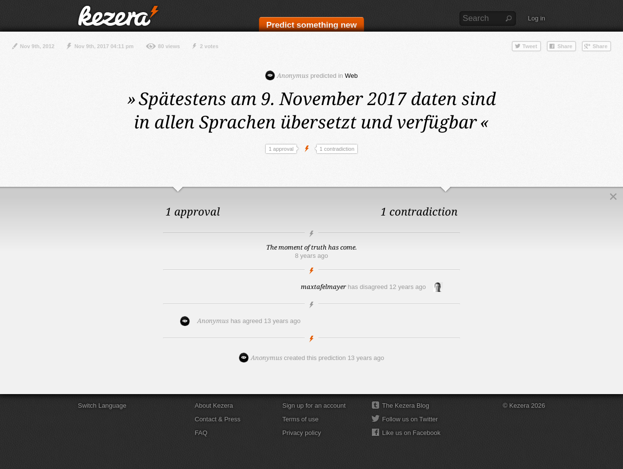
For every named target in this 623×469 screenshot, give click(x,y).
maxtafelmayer (323, 286)
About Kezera (214, 405)
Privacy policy (301, 432)
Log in (536, 18)
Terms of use (300, 419)
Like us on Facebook (411, 432)
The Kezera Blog (405, 405)
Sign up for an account (314, 405)
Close (613, 196)
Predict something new (311, 25)
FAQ (201, 432)
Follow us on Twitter (410, 419)
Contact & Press (217, 419)
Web (351, 75)
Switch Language (102, 405)
